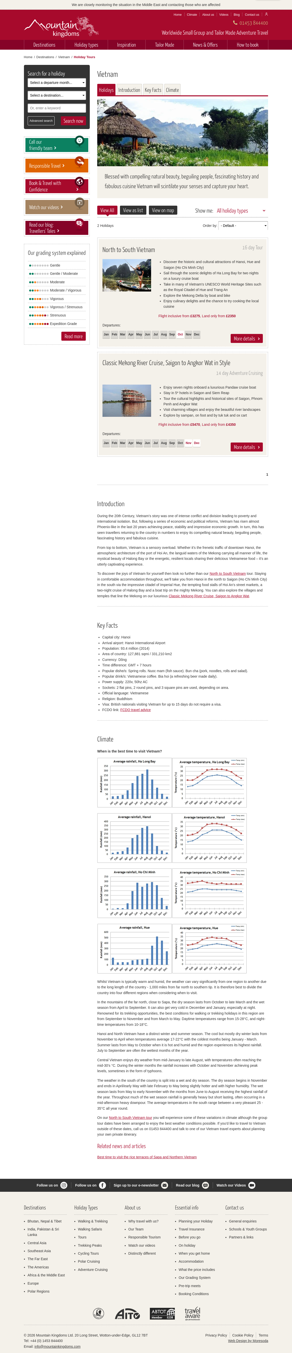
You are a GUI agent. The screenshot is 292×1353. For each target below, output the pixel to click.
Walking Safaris (90, 1229)
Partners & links (241, 1237)
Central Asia (37, 1243)
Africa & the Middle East (46, 1275)
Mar (122, 334)
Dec (196, 334)
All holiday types (232, 210)
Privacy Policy (216, 1335)
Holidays (106, 90)
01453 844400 (254, 22)
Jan (106, 334)
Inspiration (126, 44)
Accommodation (191, 1261)
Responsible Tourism (144, 1237)
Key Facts (153, 90)
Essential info (186, 1207)
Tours (82, 1237)
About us (208, 14)
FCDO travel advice (135, 710)
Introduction (129, 90)
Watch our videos (141, 1245)
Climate (192, 14)
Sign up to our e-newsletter (136, 1185)
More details (244, 338)
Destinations (44, 44)
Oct (180, 334)
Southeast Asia (39, 1251)
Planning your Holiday (196, 1221)
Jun (147, 334)
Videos (223, 14)
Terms (263, 1335)
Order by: (210, 226)
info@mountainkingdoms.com (57, 1347)
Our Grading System (195, 1278)
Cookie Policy (243, 1335)
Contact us (252, 14)
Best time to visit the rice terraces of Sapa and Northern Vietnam (147, 1157)
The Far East (38, 1259)
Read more (74, 336)
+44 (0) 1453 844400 (46, 1341)
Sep (172, 334)
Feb (114, 334)
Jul (155, 334)
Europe (33, 1283)
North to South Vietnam (227, 574)
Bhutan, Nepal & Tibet (45, 1221)
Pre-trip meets (190, 1286)
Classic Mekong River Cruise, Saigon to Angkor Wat (209, 596)
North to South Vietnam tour (130, 1118)
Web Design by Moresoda (248, 1341)
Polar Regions (39, 1291)
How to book (248, 44)
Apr (131, 334)
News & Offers (205, 44)
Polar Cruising (89, 1261)
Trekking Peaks (90, 1245)
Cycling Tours (88, 1253)
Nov (189, 334)
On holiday (187, 1245)
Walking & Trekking (93, 1221)
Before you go (189, 1237)
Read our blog (187, 1185)
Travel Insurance (192, 1229)
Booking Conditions (194, 1294)
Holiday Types (86, 1207)
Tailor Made (164, 44)
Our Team (136, 1229)
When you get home (194, 1253)
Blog (237, 14)
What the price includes (197, 1270)
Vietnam (64, 57)
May (139, 334)
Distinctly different (142, 1253)
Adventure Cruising (93, 1270)
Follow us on (47, 1185)
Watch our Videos (231, 1185)
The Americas (38, 1267)
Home (178, 14)
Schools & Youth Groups (248, 1229)
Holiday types (86, 44)
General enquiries (243, 1221)
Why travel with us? (143, 1221)
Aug (164, 334)
